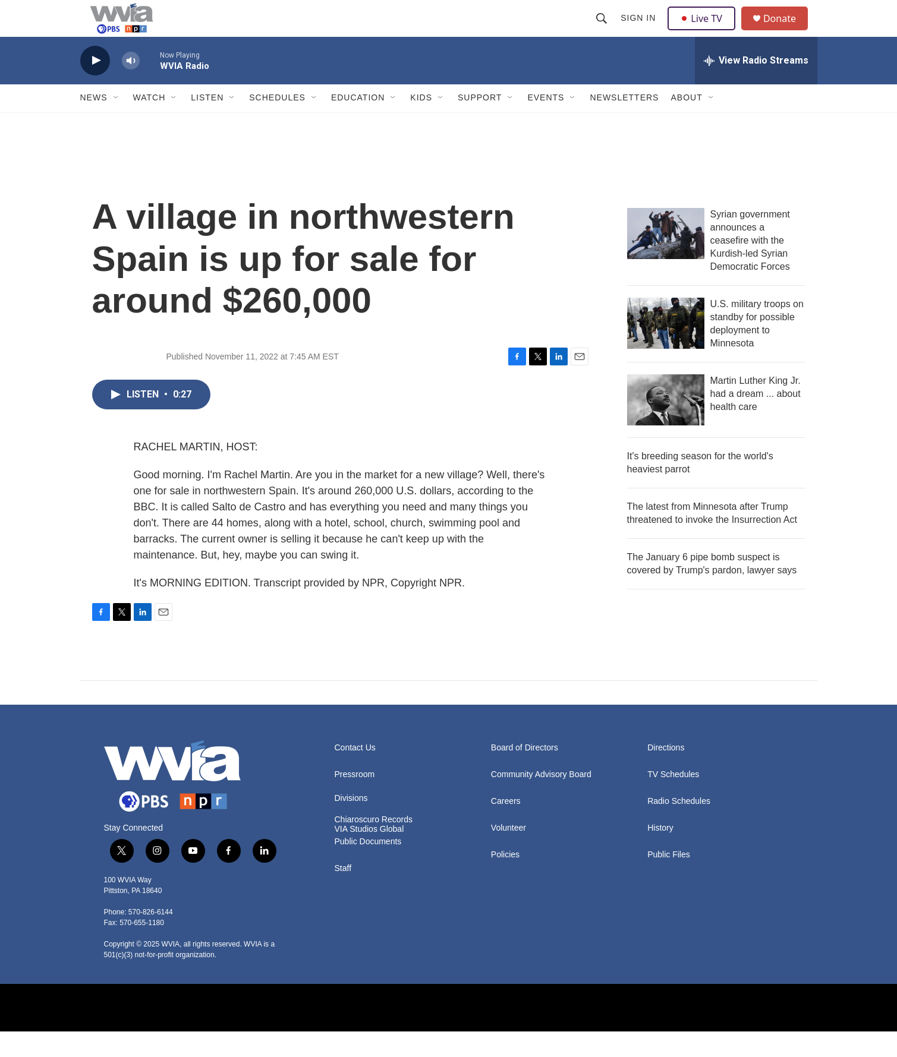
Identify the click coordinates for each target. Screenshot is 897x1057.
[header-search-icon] (603, 31)
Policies (505, 880)
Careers (506, 826)
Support (480, 123)
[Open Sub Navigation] (116, 123)
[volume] (131, 86)
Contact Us (355, 773)
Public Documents (368, 867)
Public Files (668, 880)
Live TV (705, 31)
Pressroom (355, 800)
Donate (787, 31)
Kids (421, 123)
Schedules (277, 123)
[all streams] (756, 86)
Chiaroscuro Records (374, 845)
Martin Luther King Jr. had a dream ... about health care (755, 419)
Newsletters (624, 123)
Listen (207, 123)
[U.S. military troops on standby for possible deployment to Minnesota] (665, 348)
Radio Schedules (678, 826)
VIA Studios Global (369, 854)
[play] (95, 86)
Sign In (639, 31)
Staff (343, 893)
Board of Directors (524, 773)
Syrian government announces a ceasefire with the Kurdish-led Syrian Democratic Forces (750, 266)
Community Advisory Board (541, 800)
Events (545, 123)
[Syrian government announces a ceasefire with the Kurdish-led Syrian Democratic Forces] (665, 259)
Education (358, 123)
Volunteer (508, 853)
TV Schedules (673, 800)
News (94, 123)
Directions (665, 773)
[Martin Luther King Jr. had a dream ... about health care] (665, 425)
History (660, 853)
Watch (149, 123)
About (686, 123)
